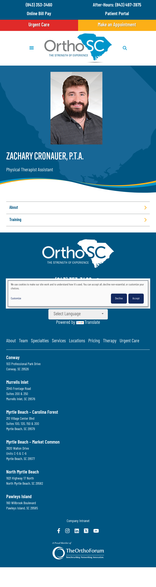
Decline (119, 298)
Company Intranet (78, 521)
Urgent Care (38, 25)
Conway (13, 358)
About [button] (13, 208)
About (11, 341)
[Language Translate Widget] (78, 314)
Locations (77, 341)
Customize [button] (16, 298)
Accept (136, 298)
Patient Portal (117, 14)
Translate (88, 322)
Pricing (94, 341)
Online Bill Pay (39, 14)
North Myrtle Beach (22, 472)
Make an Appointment (117, 25)
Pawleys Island (19, 497)
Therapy (110, 341)
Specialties (40, 341)
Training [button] (15, 220)
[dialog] (78, 294)
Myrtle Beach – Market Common (33, 442)
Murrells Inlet (17, 382)
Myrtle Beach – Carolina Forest (32, 412)
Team (23, 341)
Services (59, 341)
